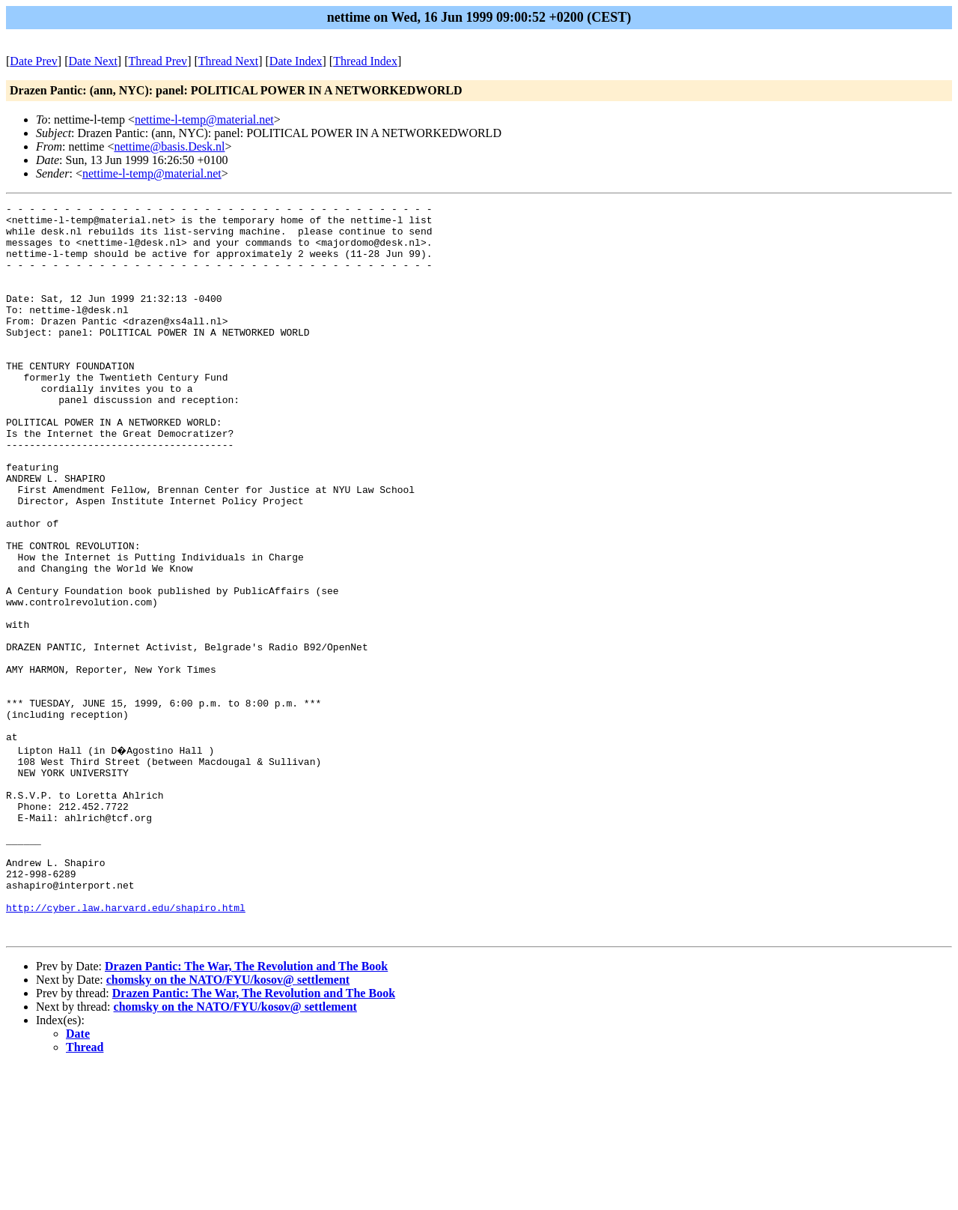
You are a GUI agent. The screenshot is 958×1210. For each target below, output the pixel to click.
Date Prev (34, 61)
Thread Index (365, 61)
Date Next (93, 61)
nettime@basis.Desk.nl (169, 146)
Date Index (296, 61)
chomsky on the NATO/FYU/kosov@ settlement (228, 1123)
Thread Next (228, 61)
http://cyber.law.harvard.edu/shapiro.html (125, 1046)
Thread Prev (157, 61)
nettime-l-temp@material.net (204, 119)
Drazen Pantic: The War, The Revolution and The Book (246, 1110)
